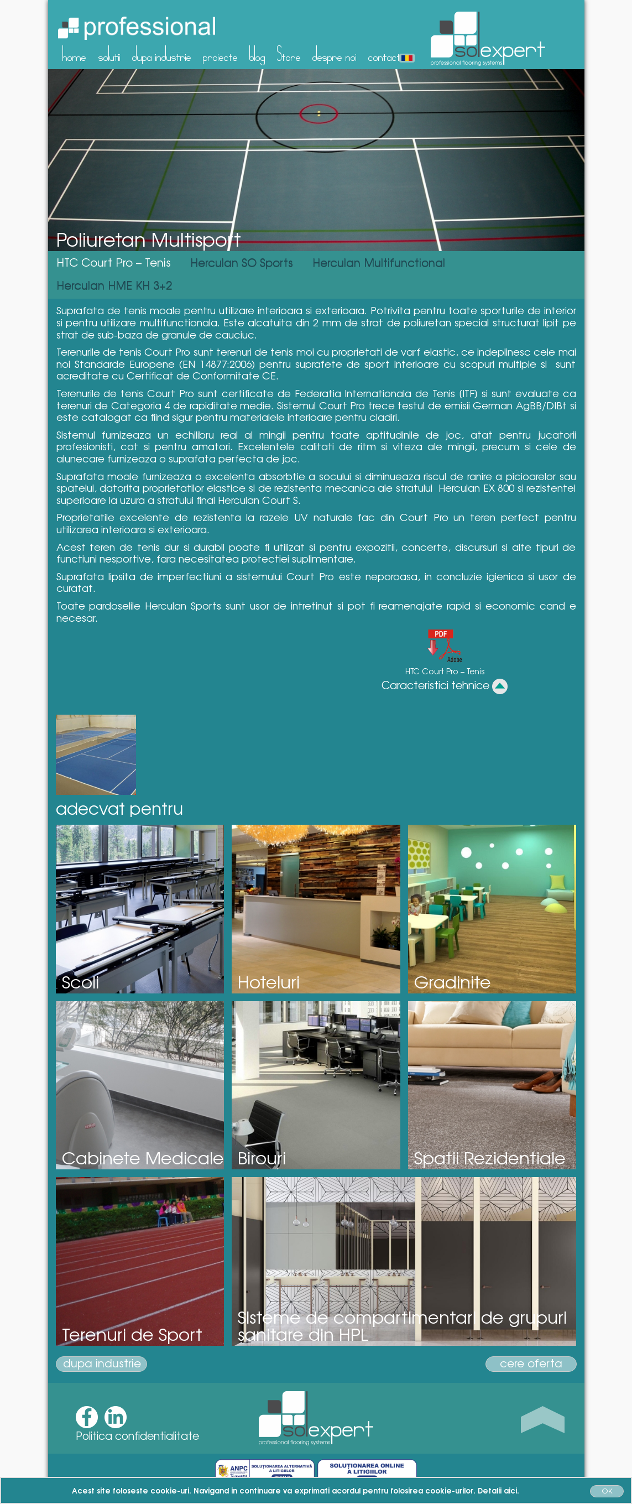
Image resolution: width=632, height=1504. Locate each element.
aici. (511, 1490)
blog (257, 53)
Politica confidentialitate (137, 1435)
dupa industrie (161, 53)
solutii (109, 53)
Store (289, 53)
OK (607, 1490)
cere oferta (531, 1363)
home (74, 53)
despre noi (334, 53)
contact (384, 53)
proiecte (220, 53)
